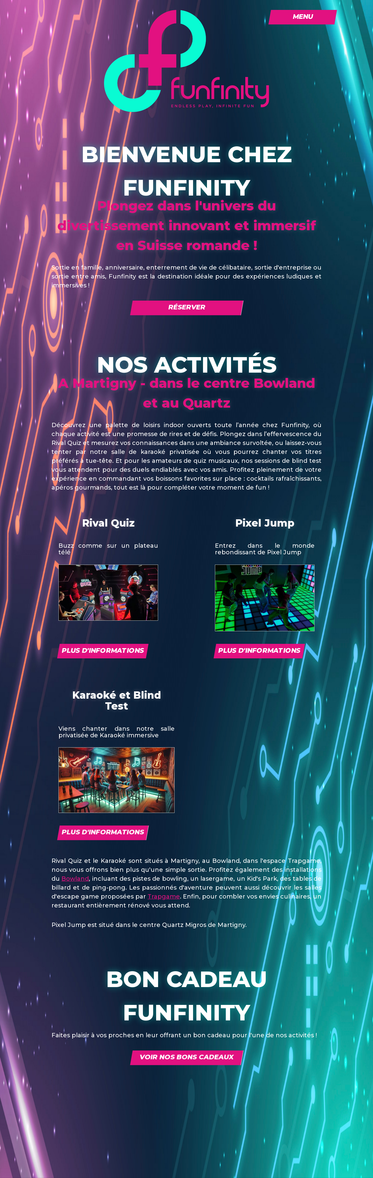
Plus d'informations (103, 650)
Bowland (75, 878)
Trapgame (164, 896)
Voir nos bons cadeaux (186, 1057)
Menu (303, 16)
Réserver (186, 307)
